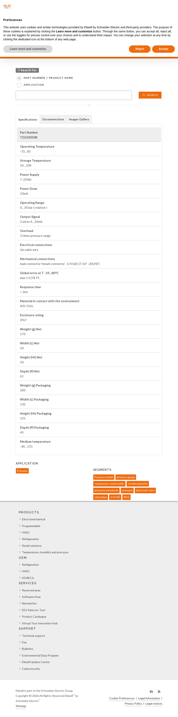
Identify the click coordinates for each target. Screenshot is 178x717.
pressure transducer (106, 490)
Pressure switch (103, 477)
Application (34, 84)
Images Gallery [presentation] (79, 119)
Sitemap (21, 706)
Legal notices (153, 703)
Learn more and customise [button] (28, 49)
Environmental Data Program (40, 655)
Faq (24, 642)
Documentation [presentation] (53, 119)
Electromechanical (33, 519)
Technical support (33, 635)
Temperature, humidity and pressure (45, 552)
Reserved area (31, 590)
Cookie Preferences (122, 698)
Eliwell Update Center (36, 662)
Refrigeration (30, 539)
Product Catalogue (34, 616)
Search (150, 95)
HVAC (26, 532)
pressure (127, 490)
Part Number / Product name (48, 77)
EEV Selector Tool (33, 610)
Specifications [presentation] (27, 119)
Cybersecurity (31, 668)
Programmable (31, 526)
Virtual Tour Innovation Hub (40, 623)
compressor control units (109, 483)
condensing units (138, 483)
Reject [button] (139, 49)
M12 (126, 497)
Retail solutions (32, 545)
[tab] (28, 119)
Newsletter (29, 603)
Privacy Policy (133, 703)
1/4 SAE (115, 497)
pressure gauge (126, 477)
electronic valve (145, 490)
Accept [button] (163, 49)
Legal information (149, 698)
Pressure (22, 470)
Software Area (31, 596)
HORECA (28, 578)
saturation (100, 497)
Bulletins (27, 648)
